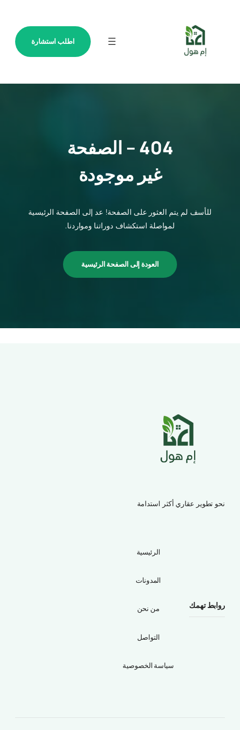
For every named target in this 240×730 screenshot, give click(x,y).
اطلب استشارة (53, 41)
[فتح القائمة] (112, 41)
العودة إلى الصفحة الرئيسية (119, 264)
